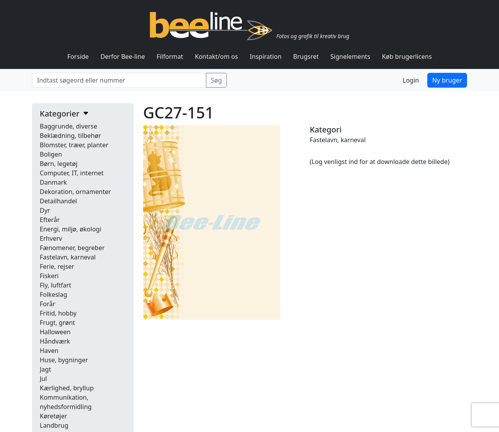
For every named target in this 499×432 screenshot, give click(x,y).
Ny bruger (447, 80)
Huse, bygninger (64, 360)
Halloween (55, 332)
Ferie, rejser (57, 266)
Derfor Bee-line (123, 56)
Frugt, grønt (57, 322)
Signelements (350, 56)
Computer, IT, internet (72, 173)
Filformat (170, 56)
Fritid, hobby (58, 313)
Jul (43, 378)
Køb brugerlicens (407, 56)
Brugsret (306, 56)
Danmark (53, 182)
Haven (49, 350)
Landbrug (54, 425)
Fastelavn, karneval (68, 257)
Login (411, 80)
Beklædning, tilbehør (70, 135)
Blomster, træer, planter (74, 145)
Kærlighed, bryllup (67, 388)
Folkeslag (53, 294)
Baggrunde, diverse (68, 126)
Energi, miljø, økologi (70, 229)
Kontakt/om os (216, 56)
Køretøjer (53, 416)
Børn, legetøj (59, 163)
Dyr (45, 210)
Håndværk (55, 341)
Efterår (50, 219)
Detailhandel (58, 201)
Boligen (51, 154)
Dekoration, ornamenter (75, 191)
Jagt (45, 369)
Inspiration (265, 56)
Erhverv (51, 238)
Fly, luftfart (55, 285)
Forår (47, 304)
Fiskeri (49, 276)
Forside (77, 56)
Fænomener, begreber (72, 247)
